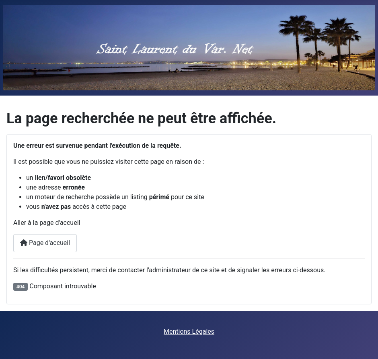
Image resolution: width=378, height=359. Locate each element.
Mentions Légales (189, 331)
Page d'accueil (45, 243)
